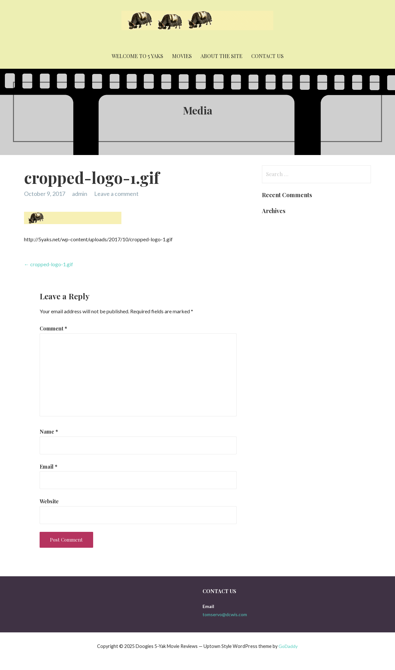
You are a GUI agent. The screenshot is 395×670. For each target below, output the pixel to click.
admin (79, 193)
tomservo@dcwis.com (225, 614)
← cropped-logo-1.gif (48, 264)
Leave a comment (116, 193)
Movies (182, 56)
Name (49, 431)
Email (48, 466)
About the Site (221, 56)
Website (49, 501)
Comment (53, 328)
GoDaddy (288, 646)
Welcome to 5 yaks (137, 56)
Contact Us (267, 56)
